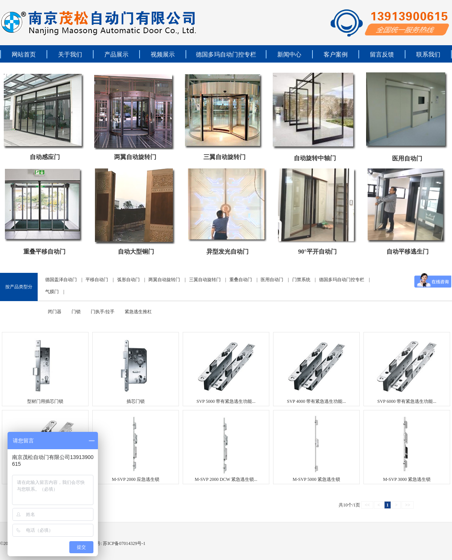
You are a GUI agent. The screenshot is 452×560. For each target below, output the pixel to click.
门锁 (76, 311)
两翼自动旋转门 (135, 157)
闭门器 (54, 311)
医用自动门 (407, 158)
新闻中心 (289, 54)
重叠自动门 (240, 279)
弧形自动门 (128, 279)
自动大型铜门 (136, 251)
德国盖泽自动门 (61, 279)
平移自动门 (97, 279)
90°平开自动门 (317, 251)
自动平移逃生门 (407, 251)
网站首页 (24, 54)
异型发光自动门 (227, 251)
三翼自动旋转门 (224, 157)
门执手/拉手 (103, 311)
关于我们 (70, 54)
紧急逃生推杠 (138, 311)
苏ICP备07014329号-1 (123, 543)
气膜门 (52, 291)
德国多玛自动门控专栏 (226, 54)
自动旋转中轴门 (315, 158)
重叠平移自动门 (44, 251)
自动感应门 (45, 157)
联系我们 (428, 54)
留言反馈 (382, 54)
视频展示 (163, 54)
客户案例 (336, 54)
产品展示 (116, 54)
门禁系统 (301, 279)
